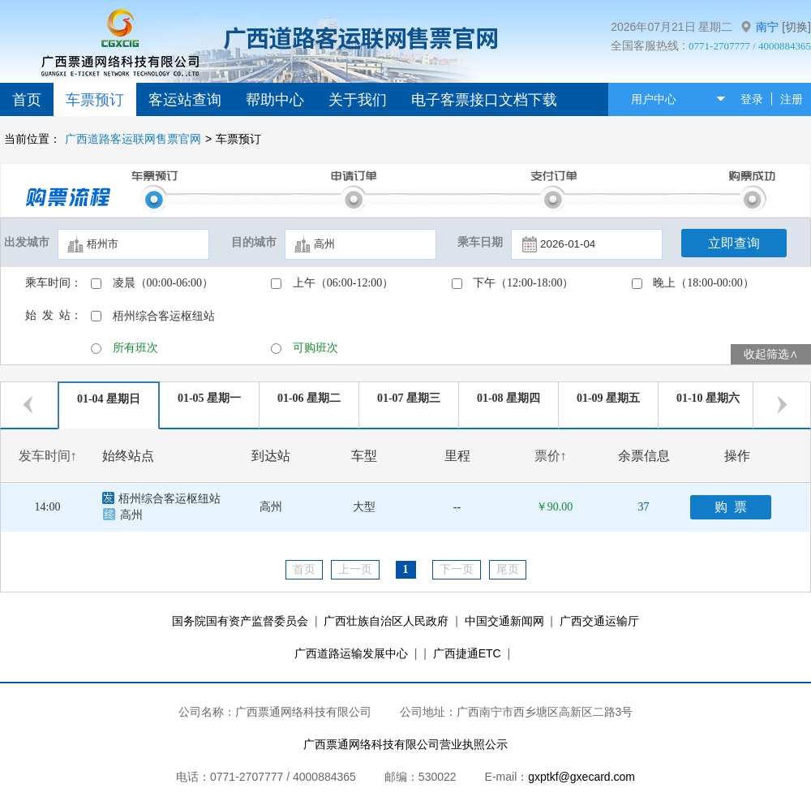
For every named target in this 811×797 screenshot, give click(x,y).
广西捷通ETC (467, 653)
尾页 (507, 569)
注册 (791, 99)
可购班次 (315, 348)
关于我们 (357, 100)
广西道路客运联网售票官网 (133, 138)
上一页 (355, 569)
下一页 (457, 569)
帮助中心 (275, 100)
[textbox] (133, 244)
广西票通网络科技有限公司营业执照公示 (405, 744)
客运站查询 (184, 100)
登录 (751, 99)
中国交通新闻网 (504, 620)
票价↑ (550, 456)
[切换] (796, 26)
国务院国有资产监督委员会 (240, 620)
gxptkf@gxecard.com (581, 776)
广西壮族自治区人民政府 (386, 620)
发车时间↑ (48, 456)
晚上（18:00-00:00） (703, 283)
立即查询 (734, 243)
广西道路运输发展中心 (351, 653)
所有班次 (135, 348)
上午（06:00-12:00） (343, 283)
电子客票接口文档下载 (484, 100)
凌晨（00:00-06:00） (163, 283)
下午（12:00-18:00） (523, 283)
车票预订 (95, 100)
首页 (26, 100)
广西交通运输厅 (599, 620)
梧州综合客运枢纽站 (164, 316)
